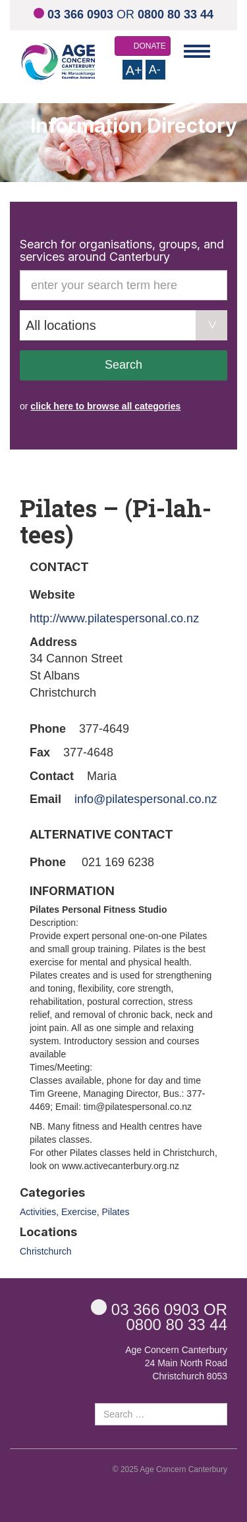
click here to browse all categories (105, 406)
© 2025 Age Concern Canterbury (170, 1469)
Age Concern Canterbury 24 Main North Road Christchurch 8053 (176, 1363)
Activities (38, 1212)
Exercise (79, 1212)
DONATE (150, 46)
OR (123, 14)
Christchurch (46, 1251)
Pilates (115, 1212)
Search (123, 364)
